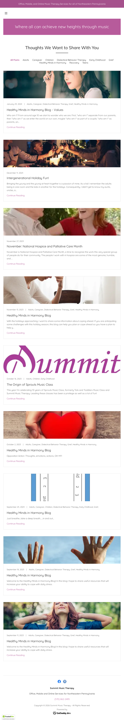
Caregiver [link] (37, 60)
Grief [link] (111, 60)
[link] (62, 102)
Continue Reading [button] (16, 127)
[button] (6, 13)
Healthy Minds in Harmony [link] (52, 62)
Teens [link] (85, 62)
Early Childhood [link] (97, 60)
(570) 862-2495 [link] (62, 699)
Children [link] (49, 60)
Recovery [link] (74, 62)
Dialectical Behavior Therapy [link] (71, 60)
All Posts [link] (14, 60)
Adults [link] (26, 60)
